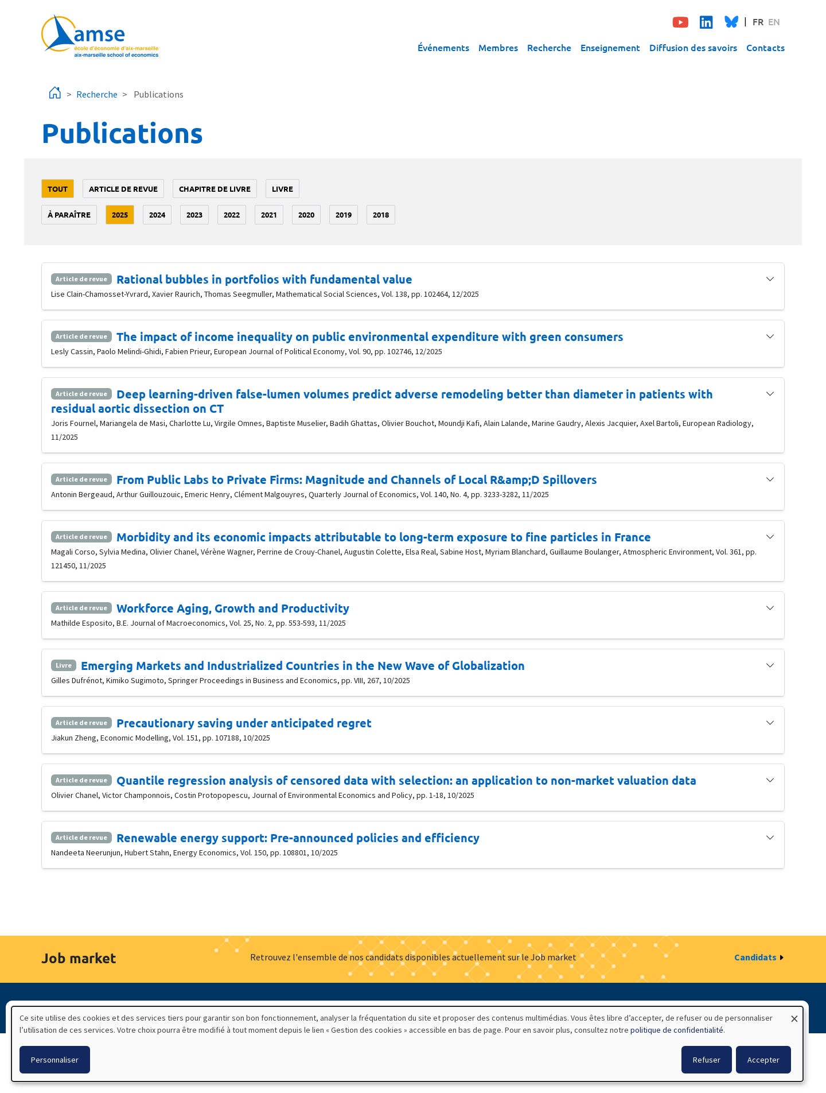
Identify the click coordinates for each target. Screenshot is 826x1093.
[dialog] (407, 1044)
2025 (120, 214)
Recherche (549, 47)
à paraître (69, 214)
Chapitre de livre (215, 188)
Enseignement (610, 47)
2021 (269, 214)
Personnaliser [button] (55, 1060)
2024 (157, 214)
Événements (443, 47)
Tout (58, 188)
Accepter (763, 1060)
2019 (344, 214)
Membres (498, 47)
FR (758, 21)
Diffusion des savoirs (693, 47)
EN (774, 21)
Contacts (765, 47)
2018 (381, 214)
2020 (306, 214)
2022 (232, 214)
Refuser (706, 1060)
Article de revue (123, 188)
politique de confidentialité (676, 1030)
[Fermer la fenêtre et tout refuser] (794, 1013)
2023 (194, 214)
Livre (282, 188)
